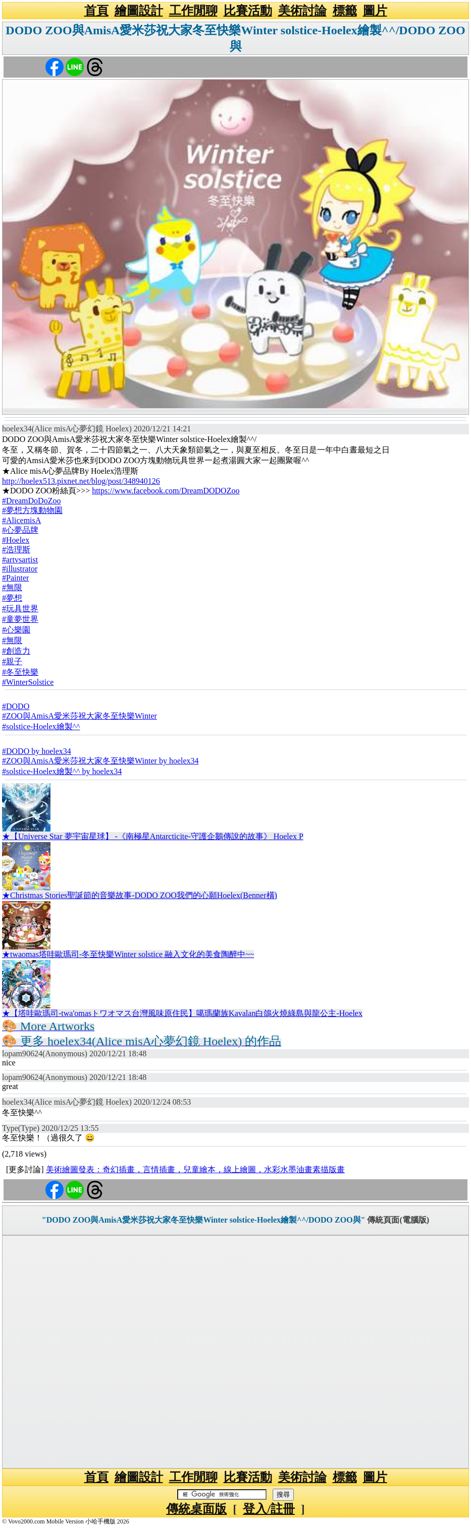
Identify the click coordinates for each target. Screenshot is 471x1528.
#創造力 (16, 651)
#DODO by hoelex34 (36, 751)
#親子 (12, 661)
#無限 (12, 587)
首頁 (96, 10)
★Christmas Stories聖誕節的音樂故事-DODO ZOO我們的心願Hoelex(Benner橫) (139, 895)
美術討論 (302, 10)
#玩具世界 (20, 608)
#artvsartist (20, 559)
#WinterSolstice (28, 682)
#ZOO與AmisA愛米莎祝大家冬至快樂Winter (79, 716)
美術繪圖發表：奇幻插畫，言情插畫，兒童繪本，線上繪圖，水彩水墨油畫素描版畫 (195, 1169)
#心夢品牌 (20, 530)
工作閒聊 (193, 10)
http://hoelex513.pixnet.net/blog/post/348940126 (81, 481)
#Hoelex (15, 540)
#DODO (15, 706)
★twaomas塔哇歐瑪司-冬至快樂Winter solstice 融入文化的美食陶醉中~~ (128, 954)
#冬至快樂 (20, 672)
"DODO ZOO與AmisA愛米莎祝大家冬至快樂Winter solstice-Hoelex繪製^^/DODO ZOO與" (203, 1220)
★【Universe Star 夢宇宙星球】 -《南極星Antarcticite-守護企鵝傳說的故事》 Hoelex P (152, 836)
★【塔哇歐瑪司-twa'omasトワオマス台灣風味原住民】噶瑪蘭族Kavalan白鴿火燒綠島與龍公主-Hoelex (182, 1013)
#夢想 (12, 598)
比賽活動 (248, 10)
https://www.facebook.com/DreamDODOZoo (165, 490)
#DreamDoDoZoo (31, 500)
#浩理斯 (16, 549)
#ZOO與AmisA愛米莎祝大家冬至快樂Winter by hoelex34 (100, 760)
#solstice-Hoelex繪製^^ (41, 726)
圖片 (375, 10)
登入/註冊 (269, 1508)
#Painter (15, 578)
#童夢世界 (20, 619)
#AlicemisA (21, 520)
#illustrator (19, 568)
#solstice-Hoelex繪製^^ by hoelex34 (62, 771)
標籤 (345, 10)
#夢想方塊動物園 (32, 510)
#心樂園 (16, 629)
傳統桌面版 (196, 1508)
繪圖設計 (139, 10)
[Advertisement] (235, 1352)
